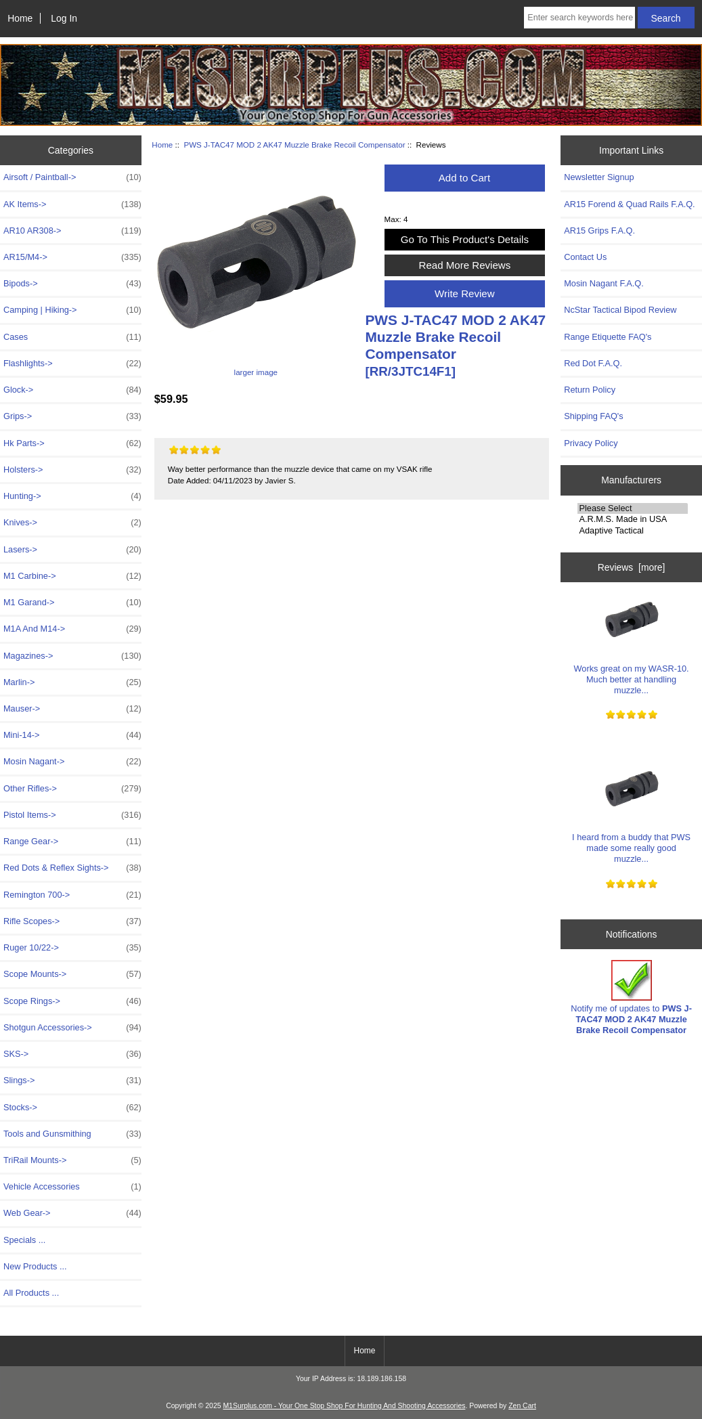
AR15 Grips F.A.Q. (599, 230)
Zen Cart (522, 1406)
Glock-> (72, 390)
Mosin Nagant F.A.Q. (604, 283)
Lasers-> (72, 549)
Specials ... (24, 1240)
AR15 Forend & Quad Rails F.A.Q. (629, 204)
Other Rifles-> (72, 788)
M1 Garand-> (72, 602)
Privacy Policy (590, 443)
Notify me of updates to (631, 998)
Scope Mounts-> (72, 974)
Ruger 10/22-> (72, 947)
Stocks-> (72, 1107)
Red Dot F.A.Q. (593, 363)
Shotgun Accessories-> (72, 1027)
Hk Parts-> (72, 443)
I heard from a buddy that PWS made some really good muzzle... (631, 813)
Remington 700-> (72, 895)
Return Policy (589, 390)
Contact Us (585, 257)
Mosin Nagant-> (72, 761)
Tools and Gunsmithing (72, 1134)
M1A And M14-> (72, 629)
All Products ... (31, 1293)
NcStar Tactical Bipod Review (620, 310)
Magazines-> (72, 656)
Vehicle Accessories (72, 1186)
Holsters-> (72, 469)
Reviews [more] (631, 567)
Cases (72, 337)
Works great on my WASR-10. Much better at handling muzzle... (631, 643)
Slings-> (72, 1080)
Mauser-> (72, 708)
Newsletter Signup (599, 177)
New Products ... (35, 1266)
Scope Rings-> (72, 1001)
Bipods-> (72, 283)
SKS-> (72, 1054)
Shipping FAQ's (593, 416)
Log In (64, 18)
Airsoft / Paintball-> (72, 177)
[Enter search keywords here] (579, 17)
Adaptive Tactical (632, 530)
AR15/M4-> (72, 257)
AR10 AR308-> (72, 230)
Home (19, 18)
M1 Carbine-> (72, 576)
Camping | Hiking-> (72, 310)
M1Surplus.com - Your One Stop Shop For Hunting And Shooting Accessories (344, 1406)
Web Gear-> (72, 1213)
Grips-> (72, 416)
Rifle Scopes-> (72, 921)
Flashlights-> (72, 363)
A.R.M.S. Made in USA (632, 519)
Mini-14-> (72, 735)
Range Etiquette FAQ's (607, 337)
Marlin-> (72, 682)
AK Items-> (72, 204)
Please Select (632, 508)
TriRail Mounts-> (72, 1160)
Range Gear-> (72, 841)
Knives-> (72, 522)
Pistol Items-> (72, 815)
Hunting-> (72, 496)
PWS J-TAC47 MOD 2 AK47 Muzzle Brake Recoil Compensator (294, 144)
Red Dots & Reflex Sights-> (72, 868)
